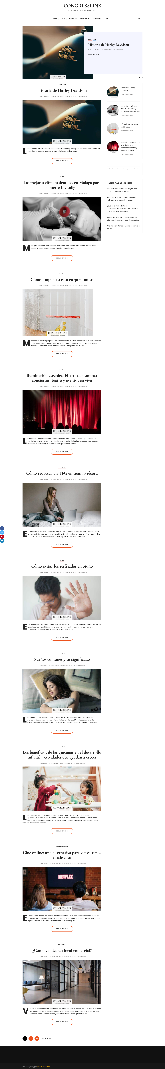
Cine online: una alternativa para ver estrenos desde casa (62, 854)
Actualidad (84, 19)
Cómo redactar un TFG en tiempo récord (62, 472)
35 (37, 1038)
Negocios (73, 19)
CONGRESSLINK (82, 5)
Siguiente (44, 1038)
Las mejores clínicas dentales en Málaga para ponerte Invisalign (62, 184)
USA (106, 19)
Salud (63, 19)
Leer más (95, 54)
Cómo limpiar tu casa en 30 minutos (62, 279)
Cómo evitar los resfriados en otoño (62, 565)
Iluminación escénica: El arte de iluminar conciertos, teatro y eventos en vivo (62, 377)
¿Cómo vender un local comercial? (62, 950)
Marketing (97, 19)
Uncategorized (62, 846)
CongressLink (82, 96)
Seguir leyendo (62, 161)
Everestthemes (43, 1066)
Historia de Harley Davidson (108, 44)
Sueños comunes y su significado (62, 658)
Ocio (55, 19)
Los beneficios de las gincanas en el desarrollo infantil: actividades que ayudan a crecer (62, 754)
